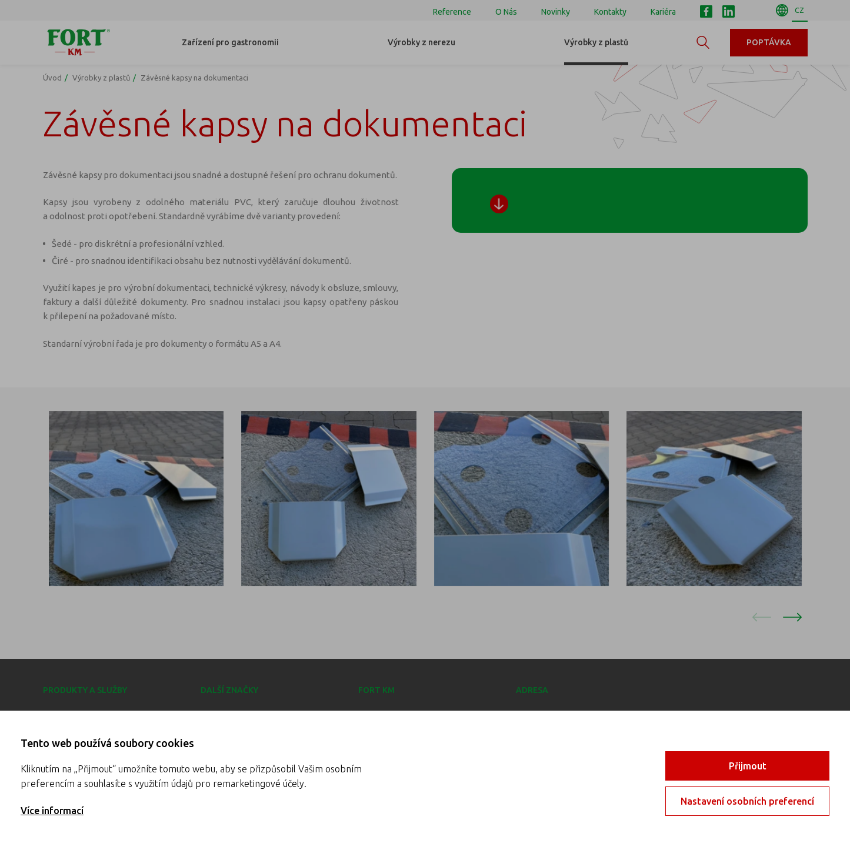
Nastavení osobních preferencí (747, 801)
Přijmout (747, 766)
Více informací (52, 810)
